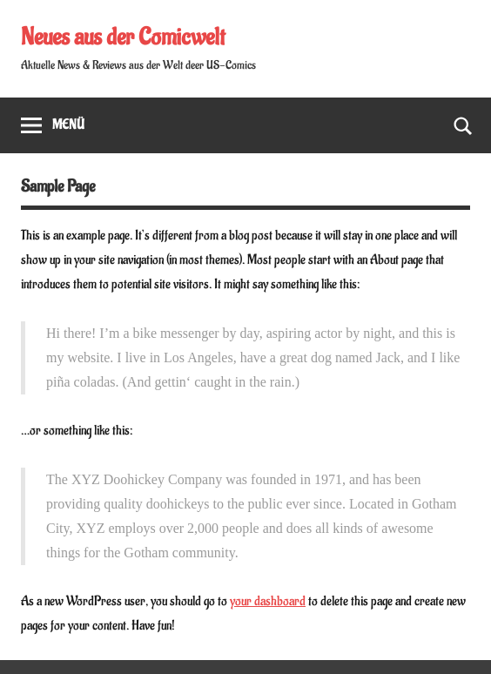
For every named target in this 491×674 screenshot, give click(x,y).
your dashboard (268, 601)
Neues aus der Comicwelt (123, 37)
